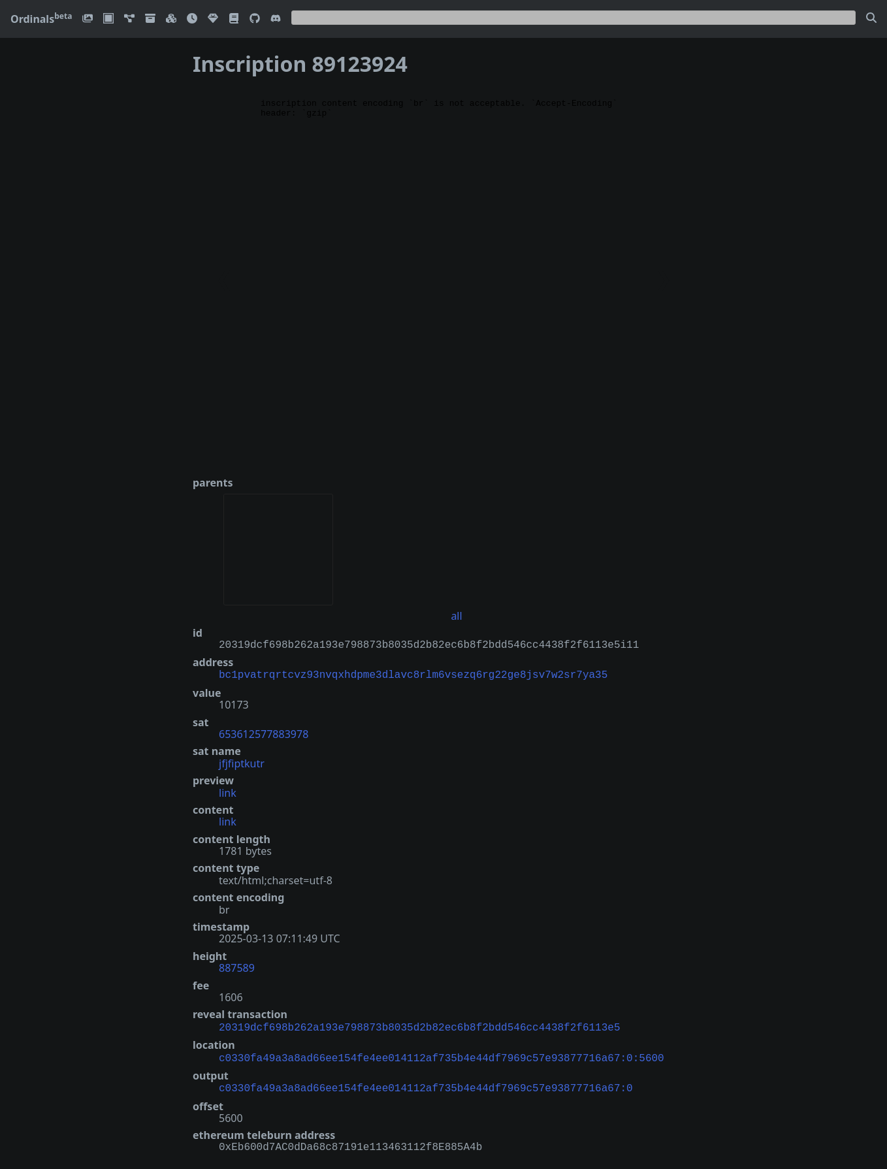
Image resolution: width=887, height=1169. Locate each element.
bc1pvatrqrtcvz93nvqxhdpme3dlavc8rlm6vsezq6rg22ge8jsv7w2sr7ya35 (413, 674)
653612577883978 (263, 733)
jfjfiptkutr (242, 762)
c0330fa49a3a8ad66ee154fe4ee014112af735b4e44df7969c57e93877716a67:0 (426, 1083)
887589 (237, 966)
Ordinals (41, 19)
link (227, 791)
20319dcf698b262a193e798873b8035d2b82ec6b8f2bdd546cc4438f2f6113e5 (419, 1025)
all (456, 616)
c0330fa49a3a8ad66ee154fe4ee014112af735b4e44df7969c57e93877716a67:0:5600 (441, 1055)
